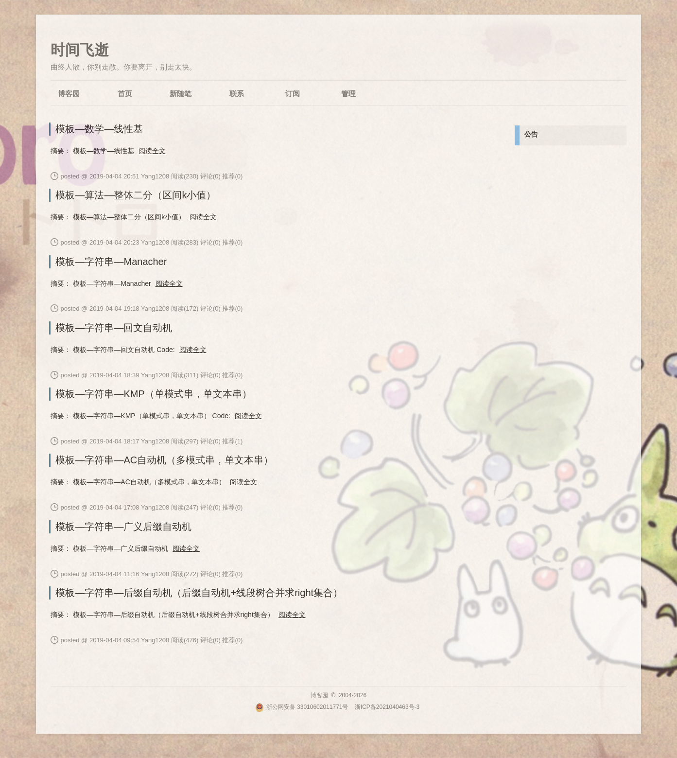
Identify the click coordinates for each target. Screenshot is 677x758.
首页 (125, 93)
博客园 (69, 93)
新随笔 (180, 93)
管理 (348, 93)
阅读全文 (152, 151)
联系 (236, 93)
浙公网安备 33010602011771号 (301, 707)
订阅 (292, 93)
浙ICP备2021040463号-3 (387, 707)
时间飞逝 (80, 50)
